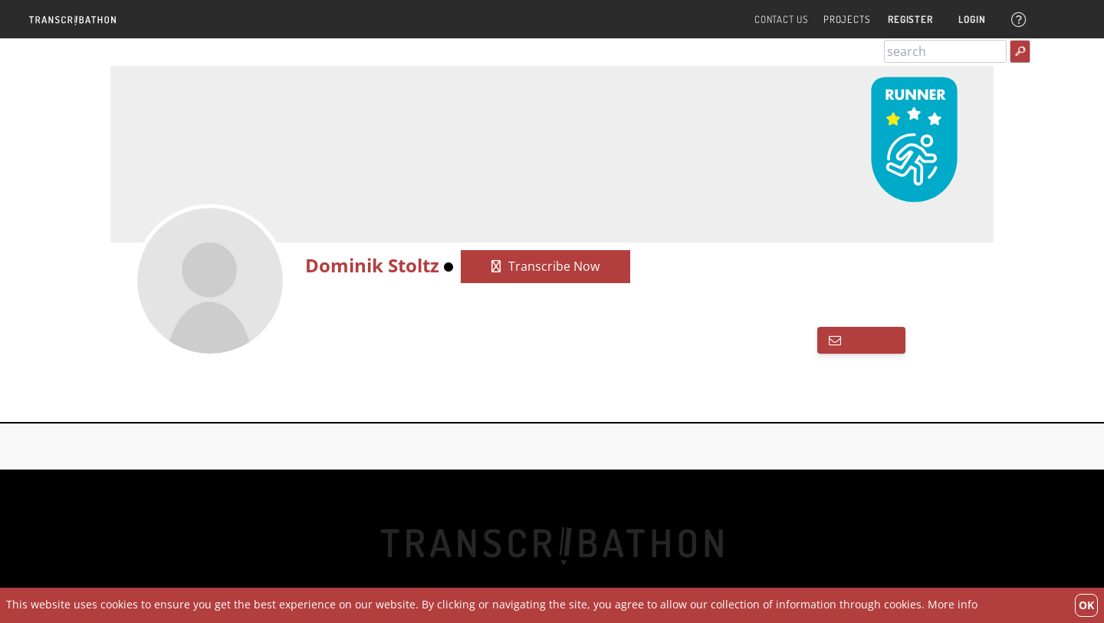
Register (910, 20)
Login (971, 20)
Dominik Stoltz (372, 265)
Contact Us (781, 20)
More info (953, 604)
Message (870, 340)
